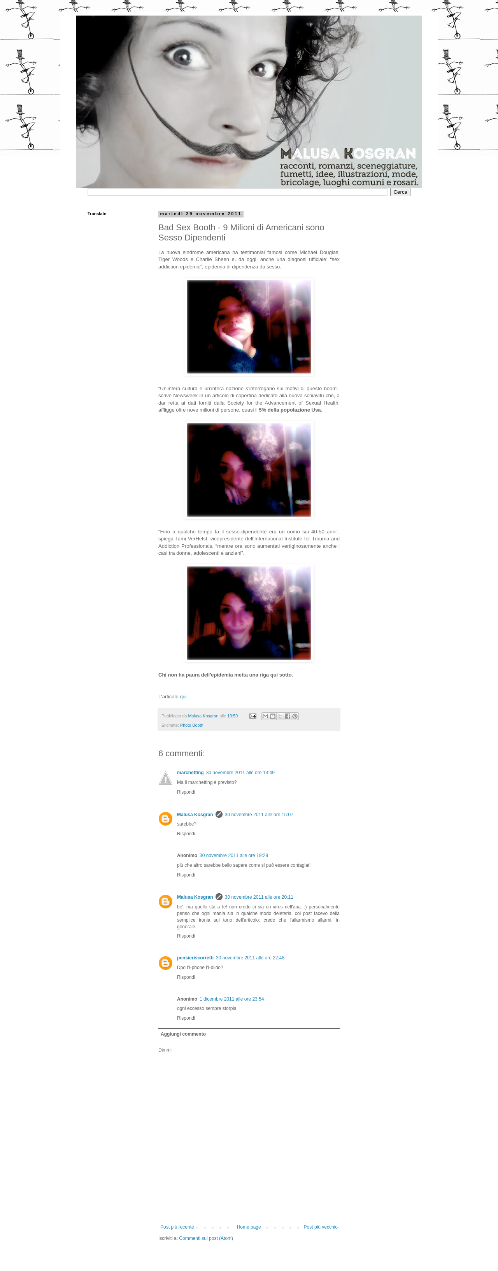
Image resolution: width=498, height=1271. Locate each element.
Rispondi (186, 792)
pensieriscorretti (195, 958)
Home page (249, 1227)
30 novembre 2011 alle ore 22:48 (250, 958)
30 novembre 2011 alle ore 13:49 (240, 772)
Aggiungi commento (183, 1034)
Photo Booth (191, 725)
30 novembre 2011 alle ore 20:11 (259, 897)
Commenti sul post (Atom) (206, 1238)
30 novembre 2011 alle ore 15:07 (259, 814)
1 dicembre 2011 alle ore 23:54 (232, 999)
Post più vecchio (321, 1227)
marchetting (190, 772)
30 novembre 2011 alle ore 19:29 (234, 855)
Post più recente (177, 1227)
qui (183, 696)
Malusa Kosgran (195, 814)
